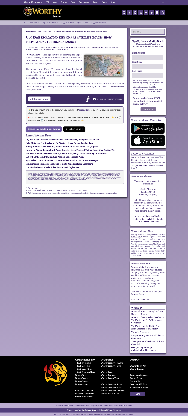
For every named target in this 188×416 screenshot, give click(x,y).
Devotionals (84, 2)
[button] (163, 2)
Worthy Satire (81, 384)
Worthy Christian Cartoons (113, 390)
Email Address (138, 53)
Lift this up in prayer (39, 99)
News (55, 2)
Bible (104, 2)
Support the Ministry (139, 387)
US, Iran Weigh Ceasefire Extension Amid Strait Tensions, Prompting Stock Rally (62, 140)
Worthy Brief (81, 375)
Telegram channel (139, 165)
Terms (138, 93)
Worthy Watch (81, 378)
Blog (113, 2)
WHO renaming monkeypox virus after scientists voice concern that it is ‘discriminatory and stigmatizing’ (73, 193)
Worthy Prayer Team (110, 378)
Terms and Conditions (139, 375)
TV (47, 2)
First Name (137, 62)
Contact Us (135, 381)
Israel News (108, 405)
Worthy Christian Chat (111, 366)
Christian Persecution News (79, 405)
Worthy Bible (106, 372)
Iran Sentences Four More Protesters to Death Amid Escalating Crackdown (59, 164)
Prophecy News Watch (84, 397)
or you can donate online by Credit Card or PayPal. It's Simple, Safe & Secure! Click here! (148, 219)
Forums (64, 2)
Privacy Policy (156, 91)
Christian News (62, 405)
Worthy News (85, 47)
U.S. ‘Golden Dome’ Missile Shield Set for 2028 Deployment (52, 167)
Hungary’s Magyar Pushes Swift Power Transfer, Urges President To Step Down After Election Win (70, 150)
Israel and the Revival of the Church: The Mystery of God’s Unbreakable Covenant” (147, 320)
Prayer (96, 2)
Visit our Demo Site (140, 300)
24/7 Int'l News (84, 363)
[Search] (162, 12)
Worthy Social (107, 360)
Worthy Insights (82, 381)
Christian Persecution (84, 394)
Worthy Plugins (138, 294)
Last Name (137, 71)
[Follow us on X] (74, 129)
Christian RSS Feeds (138, 384)
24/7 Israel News (68, 23)
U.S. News (128, 405)
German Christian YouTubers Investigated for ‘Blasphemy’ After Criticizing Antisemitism (66, 153)
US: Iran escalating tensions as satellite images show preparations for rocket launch (68, 39)
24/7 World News (51, 22)
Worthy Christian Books (111, 387)
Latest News (35, 22)
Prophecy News (96, 405)
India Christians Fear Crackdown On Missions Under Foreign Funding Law (59, 143)
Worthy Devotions (108, 375)
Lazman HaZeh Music (84, 390)
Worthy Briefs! (156, 41)
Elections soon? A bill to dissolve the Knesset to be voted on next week (57, 191)
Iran (61, 47)
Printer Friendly (62, 49)
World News (33, 188)
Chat (73, 2)
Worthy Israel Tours (110, 394)
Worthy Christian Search (111, 384)
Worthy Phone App (138, 366)
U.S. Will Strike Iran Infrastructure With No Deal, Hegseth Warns (55, 157)
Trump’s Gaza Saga (140, 332)
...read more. (136, 256)
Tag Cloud (51, 47)
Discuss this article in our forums (44, 129)
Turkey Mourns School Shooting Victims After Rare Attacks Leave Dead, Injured (62, 146)
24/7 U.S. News (82, 23)
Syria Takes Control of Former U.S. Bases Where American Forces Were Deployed (62, 160)
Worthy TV (136, 307)
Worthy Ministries (34, 2)
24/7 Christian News (98, 23)
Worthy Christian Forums (112, 363)
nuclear (76, 47)
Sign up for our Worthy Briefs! (44, 49)
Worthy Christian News (85, 360)
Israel (66, 47)
